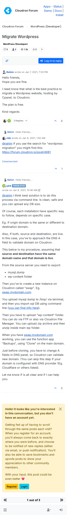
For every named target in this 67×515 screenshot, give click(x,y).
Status (57, 6)
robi (8, 138)
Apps (46, 6)
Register (12, 486)
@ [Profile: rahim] (7, 143)
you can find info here (23, 308)
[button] (5, 510)
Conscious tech (10, 161)
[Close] (60, 409)
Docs (58, 10)
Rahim (10, 72)
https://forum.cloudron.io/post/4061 (26, 152)
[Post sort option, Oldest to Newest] (7, 61)
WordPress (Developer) (15, 44)
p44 (8, 185)
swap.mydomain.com (16, 292)
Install (59, 15)
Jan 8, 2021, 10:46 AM (25, 190)
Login (24, 486)
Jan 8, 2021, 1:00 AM (33, 138)
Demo (48, 10)
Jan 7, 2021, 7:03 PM (36, 72)
